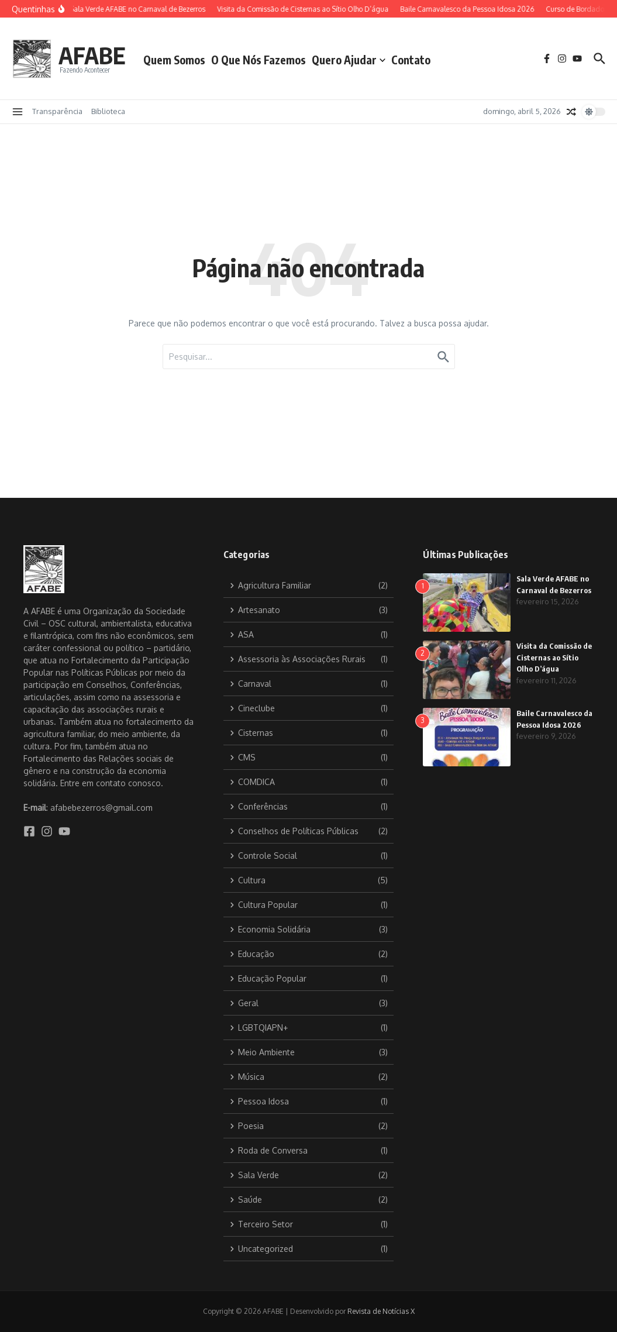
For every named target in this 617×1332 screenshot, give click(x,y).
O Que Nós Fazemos (258, 60)
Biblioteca (108, 111)
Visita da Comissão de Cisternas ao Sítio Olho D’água (554, 657)
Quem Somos (174, 60)
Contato (410, 60)
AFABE (92, 55)
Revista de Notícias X (381, 1311)
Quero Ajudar (348, 60)
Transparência (57, 111)
